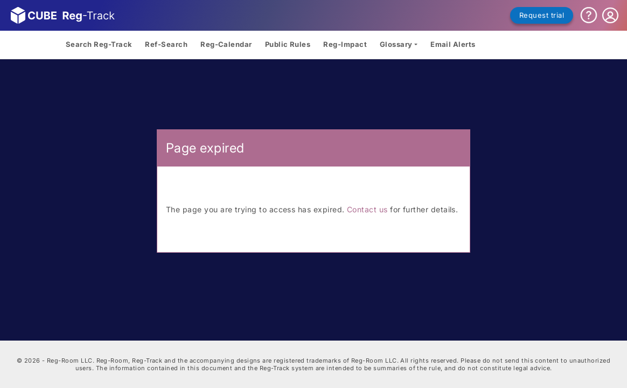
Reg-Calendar (226, 44)
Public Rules (288, 44)
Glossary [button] (396, 44)
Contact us (367, 209)
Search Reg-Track (99, 44)
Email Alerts (453, 44)
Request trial (541, 15)
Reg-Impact (345, 44)
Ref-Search (166, 44)
